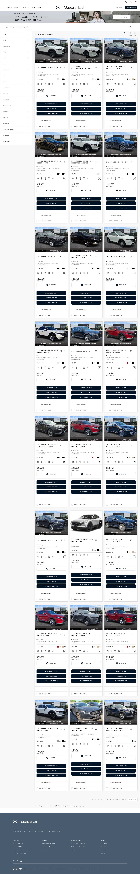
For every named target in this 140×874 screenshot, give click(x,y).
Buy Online (119, 7)
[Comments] (64, 84)
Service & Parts (37, 7)
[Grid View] (130, 34)
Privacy (54, 869)
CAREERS (103, 853)
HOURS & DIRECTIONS (107, 850)
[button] (66, 50)
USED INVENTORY (18, 846)
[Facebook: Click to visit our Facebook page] (14, 861)
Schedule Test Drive (51, 104)
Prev (100, 799)
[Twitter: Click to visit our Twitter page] (17, 861)
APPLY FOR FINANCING (78, 843)
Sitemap (47, 869)
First (94, 799)
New (9, 7)
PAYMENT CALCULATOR (78, 846)
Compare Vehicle (45, 126)
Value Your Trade (51, 108)
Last (124, 799)
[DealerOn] (17, 869)
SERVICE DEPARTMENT (48, 843)
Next (117, 799)
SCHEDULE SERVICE (47, 846)
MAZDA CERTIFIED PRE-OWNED (22, 850)
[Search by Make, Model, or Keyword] (67, 27)
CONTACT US (104, 846)
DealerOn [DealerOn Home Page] (41, 869)
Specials (24, 7)
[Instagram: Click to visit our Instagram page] (21, 861)
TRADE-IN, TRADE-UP (77, 850)
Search (130, 26)
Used (16, 7)
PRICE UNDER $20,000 (19, 853)
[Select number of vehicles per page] (133, 799)
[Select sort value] (124, 34)
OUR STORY (104, 843)
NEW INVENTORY (18, 843)
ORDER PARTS (46, 850)
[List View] (135, 34)
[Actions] (64, 67)
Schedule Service (131, 7)
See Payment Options (51, 113)
